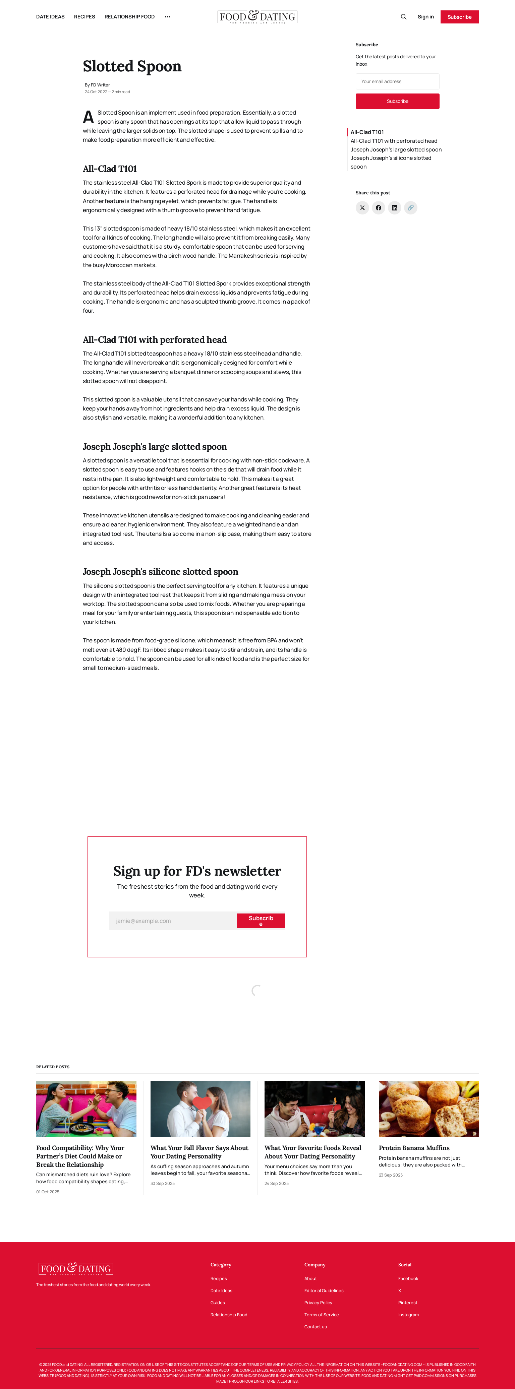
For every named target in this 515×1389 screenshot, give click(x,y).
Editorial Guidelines (324, 1290)
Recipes (219, 1278)
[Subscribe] (261, 920)
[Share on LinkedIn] (394, 207)
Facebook (408, 1278)
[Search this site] (403, 16)
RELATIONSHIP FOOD (130, 16)
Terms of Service (321, 1315)
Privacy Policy (318, 1303)
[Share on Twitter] (362, 207)
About (310, 1278)
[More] (167, 16)
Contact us (315, 1327)
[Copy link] (410, 207)
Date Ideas (221, 1290)
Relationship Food (229, 1315)
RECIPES (84, 16)
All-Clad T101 (367, 132)
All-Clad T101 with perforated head (394, 140)
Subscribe (460, 16)
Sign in (426, 16)
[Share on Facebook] (378, 207)
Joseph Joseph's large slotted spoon (396, 149)
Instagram (408, 1315)
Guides (218, 1303)
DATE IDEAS (50, 16)
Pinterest (407, 1303)
